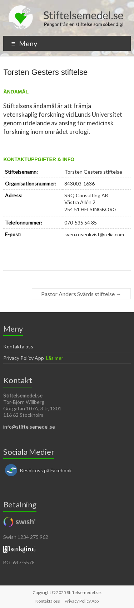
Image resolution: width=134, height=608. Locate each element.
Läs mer (54, 358)
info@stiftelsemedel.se (29, 427)
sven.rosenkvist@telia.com (94, 234)
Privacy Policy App (23, 358)
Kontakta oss (18, 346)
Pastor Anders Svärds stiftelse (81, 293)
